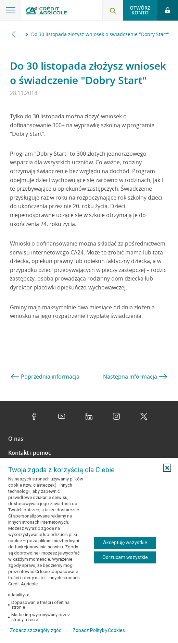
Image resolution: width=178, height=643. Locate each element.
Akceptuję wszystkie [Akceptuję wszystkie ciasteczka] (125, 542)
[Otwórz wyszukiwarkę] (112, 10)
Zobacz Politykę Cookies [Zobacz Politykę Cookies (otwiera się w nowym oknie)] (99, 630)
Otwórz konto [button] (140, 10)
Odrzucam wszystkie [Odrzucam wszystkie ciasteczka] (125, 557)
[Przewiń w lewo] (14, 34)
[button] (167, 468)
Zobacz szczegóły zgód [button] (36, 630)
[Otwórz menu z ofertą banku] (10, 10)
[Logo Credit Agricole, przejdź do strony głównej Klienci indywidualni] (46, 11)
